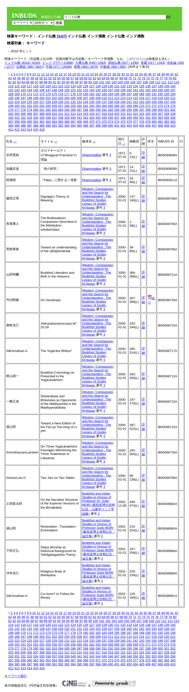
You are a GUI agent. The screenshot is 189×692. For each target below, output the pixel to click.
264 (104, 106)
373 (110, 121)
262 (91, 106)
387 (29, 125)
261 (85, 106)
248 (173, 102)
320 (117, 114)
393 (67, 125)
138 (160, 86)
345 (104, 118)
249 (11, 106)
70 (130, 78)
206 (79, 98)
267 (123, 106)
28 (114, 74)
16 (60, 74)
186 (123, 94)
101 (101, 82)
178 (73, 94)
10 (34, 74)
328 (166, 114)
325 (148, 114)
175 (54, 94)
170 (23, 94)
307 (35, 114)
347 (117, 118)
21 (83, 74)
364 (54, 121)
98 (85, 82)
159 (123, 90)
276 (11, 110)
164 (154, 90)
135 (141, 86)
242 (135, 102)
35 (145, 74)
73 (143, 78)
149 (60, 90)
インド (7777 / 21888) (57, 63)
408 (160, 125)
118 (35, 86)
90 (50, 82)
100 (95, 82)
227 (42, 102)
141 (11, 90)
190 (148, 94)
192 (160, 94)
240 (123, 102)
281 (42, 110)
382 (166, 121)
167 (173, 90)
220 (166, 98)
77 (161, 78)
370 (91, 121)
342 (85, 118)
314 (79, 114)
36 (149, 74)
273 (160, 106)
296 (135, 110)
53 (54, 78)
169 (17, 94)
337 (54, 118)
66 (112, 78)
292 (110, 110)
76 (156, 78)
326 (154, 114)
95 (72, 82)
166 (166, 90)
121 (54, 86)
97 (81, 82)
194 (173, 94)
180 (85, 94)
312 (67, 114)
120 (48, 86)
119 (42, 86)
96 (76, 82)
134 (135, 86)
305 (23, 114)
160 (129, 90)
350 (135, 118)
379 (148, 121)
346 (110, 118)
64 (103, 78)
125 (79, 86)
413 (23, 129)
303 (11, 114)
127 (91, 86)
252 (29, 106)
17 (65, 74)
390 (48, 125)
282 (48, 110)
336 (48, 118)
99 (90, 82)
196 (17, 98)
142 (17, 90)
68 (121, 78)
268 (129, 106)
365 (60, 121)
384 (11, 125)
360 (29, 121)
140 (173, 86)
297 (141, 110)
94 (67, 82)
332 (23, 118)
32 (132, 74)
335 (42, 118)
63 (99, 78)
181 (91, 94)
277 (17, 110)
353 (154, 118)
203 (60, 98)
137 (154, 86)
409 (166, 125)
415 (35, 129)
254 (42, 106)
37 (154, 74)
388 (35, 125)
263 (98, 106)
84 (23, 82)
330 (11, 118)
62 (94, 78)
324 (141, 114)
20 (78, 74)
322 (129, 114)
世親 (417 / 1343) (153, 63)
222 (11, 102)
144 (29, 90)
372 (104, 121)
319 (110, 114)
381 (160, 121)
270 (141, 106)
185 (117, 94)
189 (141, 94)
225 (29, 102)
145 (35, 90)
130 (110, 86)
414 (29, 129)
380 (154, 121)
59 (81, 78)
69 (125, 78)
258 (67, 106)
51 (45, 78)
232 (73, 102)
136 (148, 86)
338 (60, 118)
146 (42, 90)
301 (166, 110)
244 (148, 102)
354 (160, 118)
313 (73, 114)
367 (73, 121)
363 (48, 121)
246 (160, 102)
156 (104, 90)
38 (158, 74)
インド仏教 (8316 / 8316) (22, 63)
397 (91, 125)
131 (117, 86)
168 (11, 94)
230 (60, 102)
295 (129, 110)
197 (23, 98)
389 (42, 125)
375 (123, 121)
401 (117, 125)
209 (98, 98)
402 (123, 125)
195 (11, 98)
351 (141, 118)
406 (148, 125)
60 (85, 78)
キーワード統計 (15, 676)
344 (98, 118)
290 (98, 110)
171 (29, 94)
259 (73, 106)
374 (117, 121)
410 (173, 125)
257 (60, 106)
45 (18, 78)
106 (133, 82)
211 (110, 98)
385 (17, 125)
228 (48, 102)
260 (79, 106)
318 (104, 114)
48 (32, 78)
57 (72, 78)
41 (172, 74)
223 (17, 102)
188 (135, 94)
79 (170, 78)
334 (35, 118)
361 (35, 121)
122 (60, 86)
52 (50, 78)
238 (110, 102)
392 (60, 125)
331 (17, 118)
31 (127, 74)
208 (91, 98)
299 (154, 110)
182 (98, 94)
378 (141, 121)
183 (104, 94)
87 (36, 82)
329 (173, 114)
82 (14, 82)
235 (91, 102)
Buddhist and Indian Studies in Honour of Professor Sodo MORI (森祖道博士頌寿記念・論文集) (98, 528)
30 (123, 74)
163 (148, 90)
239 (117, 102)
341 (79, 118)
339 (67, 118)
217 (148, 98)
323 (135, 114)
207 (85, 98)
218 (154, 98)
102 (107, 82)
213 (123, 98)
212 (117, 98)
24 (96, 74)
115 (17, 86)
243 (141, 102)
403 (129, 125)
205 (73, 98)
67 (116, 78)
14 (51, 74)
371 (98, 121)
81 (10, 82)
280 (35, 110)
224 (23, 102)
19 (74, 74)
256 (54, 106)
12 (43, 74)
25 (100, 74)
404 (135, 125)
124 (73, 86)
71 (134, 78)
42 (176, 74)
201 (48, 98)
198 (29, 98)
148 (54, 90)
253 (35, 106)
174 (48, 94)
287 (79, 110)
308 (42, 114)
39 (163, 74)
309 (48, 114)
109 (151, 82)
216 (141, 98)
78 (165, 78)
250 (17, 106)
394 (73, 125)
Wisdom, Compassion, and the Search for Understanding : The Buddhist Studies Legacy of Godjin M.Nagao (98, 198)
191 (154, 94)
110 (157, 82)
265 (110, 106)
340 (73, 118)
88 (41, 82)
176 (60, 94)
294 (123, 110)
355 (166, 118)
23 (92, 74)
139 (166, 86)
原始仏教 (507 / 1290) (123, 63)
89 (45, 82)
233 (79, 102)
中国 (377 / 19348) (59, 67)
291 (104, 110)
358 (17, 121)
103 (114, 82)
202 (54, 98)
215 (135, 98)
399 (104, 125)
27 (109, 74)
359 (23, 121)
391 (54, 125)
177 (67, 94)
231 (67, 102)
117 (29, 86)
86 (32, 82)
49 (36, 78)
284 (60, 110)
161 (135, 90)
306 (29, 114)
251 (23, 106)
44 (14, 78)
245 (154, 102)
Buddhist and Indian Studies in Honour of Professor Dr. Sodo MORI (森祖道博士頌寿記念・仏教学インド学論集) (98, 504)
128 (98, 86)
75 (152, 78)
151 (73, 90)
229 (54, 102)
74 (148, 78)
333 (29, 118)
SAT (61, 36)
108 (145, 82)
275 (173, 106)
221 (173, 98)
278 (23, 110)
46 (23, 78)
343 (91, 118)
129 (104, 86)
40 (167, 74)
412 (17, 129)
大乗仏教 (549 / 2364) (90, 63)
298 (148, 110)
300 (160, 110)
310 (54, 114)
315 (85, 114)
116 (23, 86)
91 (54, 82)
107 (139, 82)
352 (148, 118)
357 (11, 121)
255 (48, 106)
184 (110, 94)
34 (140, 74)
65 (108, 78)
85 (27, 82)
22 (87, 74)
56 (67, 78)
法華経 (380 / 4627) (30, 67)
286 (73, 110)
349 (129, 118)
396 (85, 125)
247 (166, 102)
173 (42, 94)
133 (129, 86)
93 (63, 82)
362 (42, 121)
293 (117, 110)
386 (23, 125)
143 (23, 90)
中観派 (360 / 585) (113, 67)
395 (79, 125)
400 (110, 125)
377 (135, 121)
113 (176, 82)
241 (129, 102)
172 (35, 94)
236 (98, 102)
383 (173, 121)
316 (91, 114)
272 (154, 106)
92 (59, 82)
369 (85, 121)
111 (164, 82)
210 (104, 98)
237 (104, 102)
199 (35, 98)
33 (136, 74)
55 (63, 78)
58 (76, 78)
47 (27, 78)
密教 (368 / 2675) (86, 67)
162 (141, 90)
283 (54, 110)
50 (41, 78)
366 (67, 121)
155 (98, 90)
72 (139, 78)
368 (79, 121)
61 (90, 78)
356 (173, 118)
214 (129, 98)
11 (38, 74)
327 (160, 114)
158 (117, 90)
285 (67, 110)
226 (35, 102)
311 (60, 114)
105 (126, 82)
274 (166, 106)
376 (129, 121)
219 (160, 98)
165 (160, 90)
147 (48, 90)
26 (105, 74)
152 (79, 90)
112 (170, 82)
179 (79, 94)
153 (85, 90)
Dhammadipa (91, 155)
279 (29, 110)
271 (148, 106)
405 (141, 125)
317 (98, 114)
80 (174, 78)
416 (42, 129)
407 (154, 125)
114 (11, 86)
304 (17, 114)
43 (10, 78)
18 (69, 74)
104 (120, 82)
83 (18, 82)
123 (67, 86)
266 (117, 106)
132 (123, 86)
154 (91, 90)
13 (47, 74)
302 (173, 110)
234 (85, 102)
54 (59, 78)
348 (123, 118)
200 (42, 98)
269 (135, 106)
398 (98, 125)
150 (67, 90)
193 (166, 94)
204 (67, 98)
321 (123, 114)
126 (85, 86)
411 (11, 129)
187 (129, 94)
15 (56, 74)
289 (91, 110)
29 (118, 74)
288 (85, 110)
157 (110, 90)
